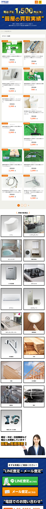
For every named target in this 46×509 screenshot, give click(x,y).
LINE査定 (32, 468)
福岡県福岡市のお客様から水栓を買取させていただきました (12, 127)
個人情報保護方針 (35, 480)
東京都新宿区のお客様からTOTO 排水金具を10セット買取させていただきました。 (33, 58)
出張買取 (7, 489)
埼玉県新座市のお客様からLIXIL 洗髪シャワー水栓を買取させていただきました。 (12, 191)
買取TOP (7, 468)
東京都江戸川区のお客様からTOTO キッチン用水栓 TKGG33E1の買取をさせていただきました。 (34, 192)
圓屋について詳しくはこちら (23, 454)
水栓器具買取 (4, 41)
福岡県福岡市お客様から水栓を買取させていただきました (34, 165)
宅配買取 (31, 489)
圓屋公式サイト (34, 484)
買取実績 (7, 480)
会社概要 (31, 476)
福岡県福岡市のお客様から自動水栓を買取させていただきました (34, 84)
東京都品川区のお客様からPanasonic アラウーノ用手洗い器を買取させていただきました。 (34, 112)
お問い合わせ (33, 497)
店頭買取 (31, 493)
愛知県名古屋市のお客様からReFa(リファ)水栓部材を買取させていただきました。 (11, 85)
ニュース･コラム (34, 472)
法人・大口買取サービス (11, 494)
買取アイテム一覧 (11, 476)
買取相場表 (8, 484)
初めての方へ (9, 472)
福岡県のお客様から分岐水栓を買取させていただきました (12, 57)
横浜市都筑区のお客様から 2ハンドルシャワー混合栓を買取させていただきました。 (11, 100)
